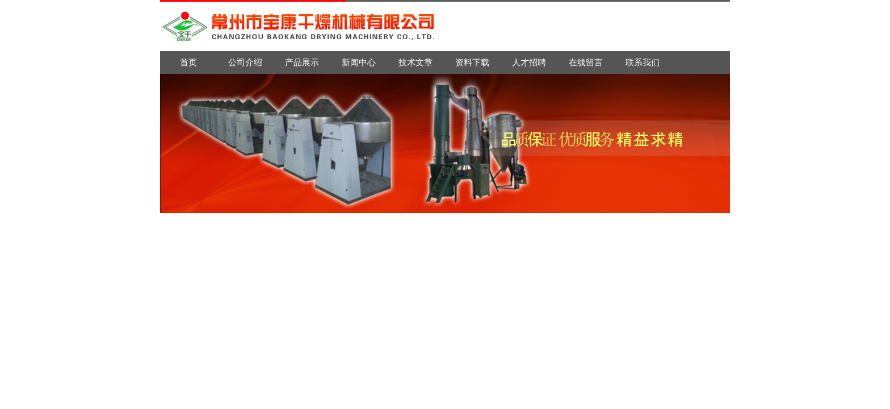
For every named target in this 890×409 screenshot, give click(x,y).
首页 (188, 62)
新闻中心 (359, 62)
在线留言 (586, 62)
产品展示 (302, 62)
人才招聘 (529, 62)
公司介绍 (245, 62)
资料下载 (472, 62)
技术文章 (415, 62)
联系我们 (642, 62)
